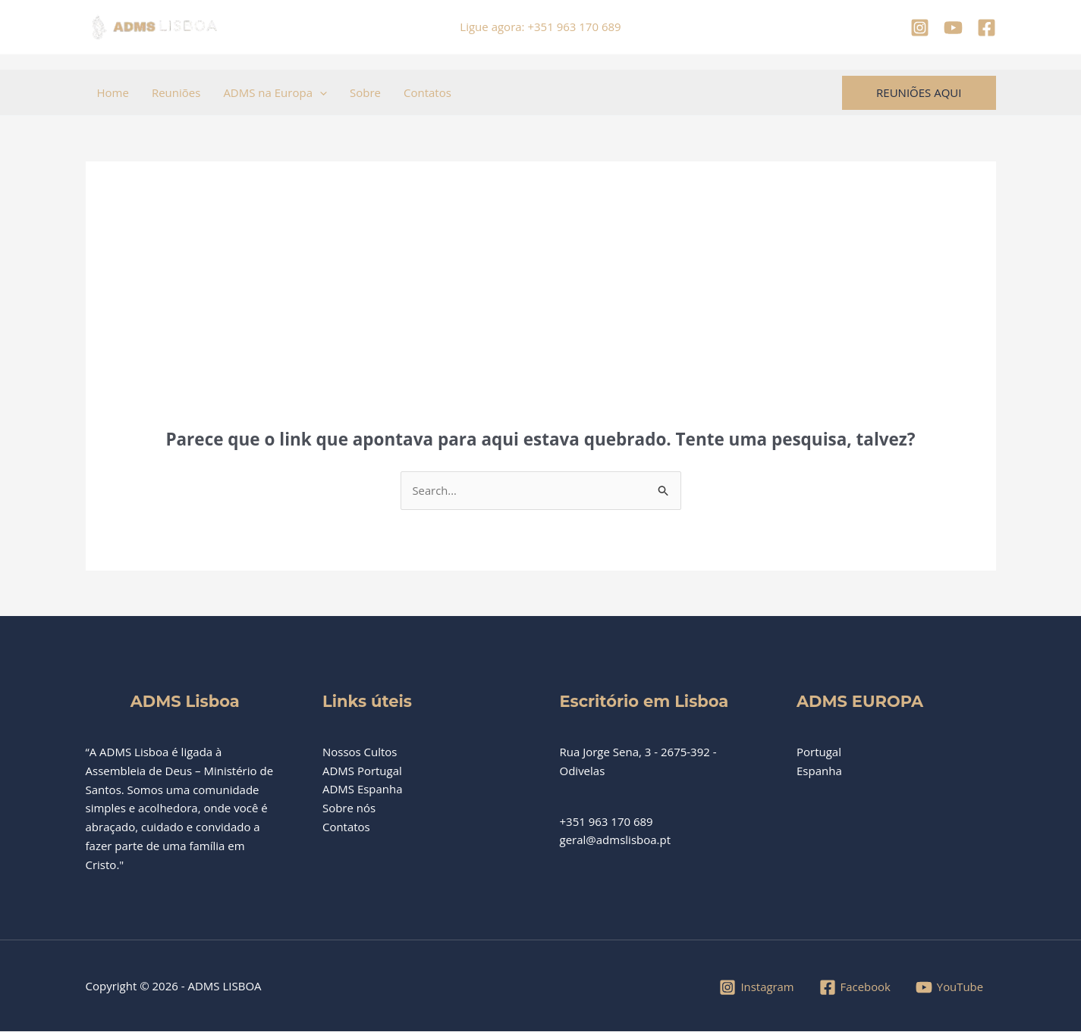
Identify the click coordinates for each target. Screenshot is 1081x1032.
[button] (320, 92)
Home (113, 92)
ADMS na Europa (275, 92)
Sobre (365, 92)
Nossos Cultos (360, 751)
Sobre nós (349, 808)
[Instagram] (919, 27)
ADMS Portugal (362, 770)
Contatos (427, 92)
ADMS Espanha (362, 789)
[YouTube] (953, 27)
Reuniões (176, 92)
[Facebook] (986, 27)
